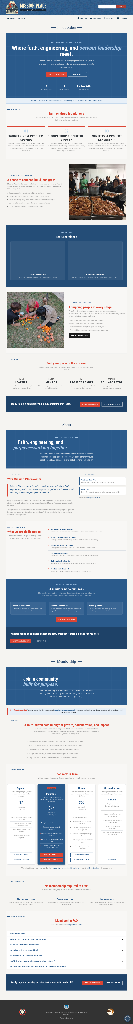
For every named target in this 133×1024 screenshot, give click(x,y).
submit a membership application (65, 710)
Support (123, 18)
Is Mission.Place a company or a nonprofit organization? (27, 939)
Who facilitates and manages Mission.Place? (24, 945)
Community (110, 18)
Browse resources (79, 335)
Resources (97, 18)
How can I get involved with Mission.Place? (23, 950)
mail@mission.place (93, 497)
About (66, 425)
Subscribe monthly (21, 854)
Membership (66, 661)
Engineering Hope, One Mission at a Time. (33, 10)
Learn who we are (113, 983)
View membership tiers (112, 404)
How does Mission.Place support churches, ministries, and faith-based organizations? (37, 966)
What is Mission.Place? (17, 934)
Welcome (83, 18)
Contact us (112, 860)
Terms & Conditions (66, 1018)
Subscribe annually (21, 860)
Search (121, 6)
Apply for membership (57, 74)
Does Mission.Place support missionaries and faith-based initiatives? (32, 961)
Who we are (77, 74)
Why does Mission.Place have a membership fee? (25, 956)
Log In (23, 18)
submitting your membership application (66, 868)
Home (12, 18)
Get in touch (41, 641)
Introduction (66, 27)
